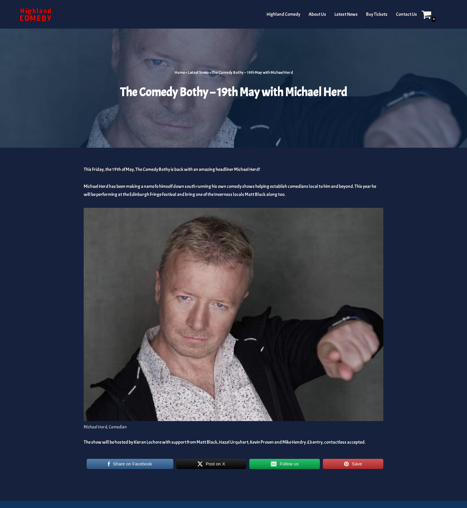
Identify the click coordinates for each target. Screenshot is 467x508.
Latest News (346, 14)
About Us (317, 14)
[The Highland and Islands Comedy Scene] (35, 14)
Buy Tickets (376, 14)
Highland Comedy (283, 14)
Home (180, 72)
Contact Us (406, 14)
